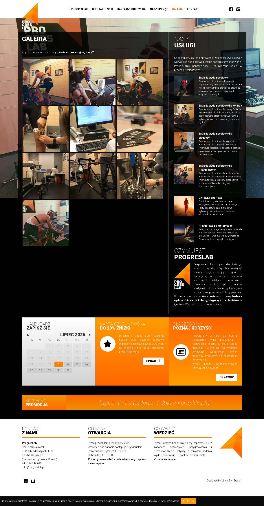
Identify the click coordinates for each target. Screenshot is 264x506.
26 (86, 366)
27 (31, 372)
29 (49, 372)
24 (68, 366)
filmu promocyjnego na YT (79, 52)
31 (68, 372)
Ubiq (224, 484)
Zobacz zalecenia (165, 462)
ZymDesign (235, 484)
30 (58, 372)
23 (58, 366)
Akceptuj (189, 501)
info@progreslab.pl (33, 470)
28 (40, 372)
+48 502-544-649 (32, 466)
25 (77, 366)
